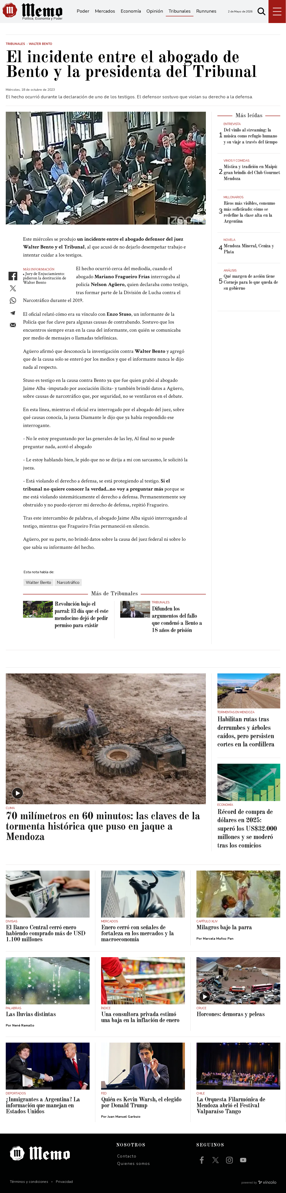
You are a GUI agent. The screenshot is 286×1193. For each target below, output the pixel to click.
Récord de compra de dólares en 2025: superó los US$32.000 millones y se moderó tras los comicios (247, 829)
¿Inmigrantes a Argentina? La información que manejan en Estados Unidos (43, 1106)
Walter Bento (38, 582)
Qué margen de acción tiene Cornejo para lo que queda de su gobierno (251, 282)
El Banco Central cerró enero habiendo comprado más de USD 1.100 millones (45, 934)
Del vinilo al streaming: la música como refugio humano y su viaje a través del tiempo (250, 136)
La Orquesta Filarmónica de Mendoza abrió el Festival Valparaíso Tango (230, 1106)
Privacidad (64, 1181)
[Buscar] (261, 11)
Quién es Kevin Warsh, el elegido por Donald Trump (141, 1103)
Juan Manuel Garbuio (124, 1116)
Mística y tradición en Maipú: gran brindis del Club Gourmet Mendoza (252, 173)
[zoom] (106, 168)
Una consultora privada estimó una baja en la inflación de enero (140, 1017)
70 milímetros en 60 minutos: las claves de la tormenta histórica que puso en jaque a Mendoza (103, 826)
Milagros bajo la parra (224, 928)
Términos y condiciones (29, 1181)
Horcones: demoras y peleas (230, 1015)
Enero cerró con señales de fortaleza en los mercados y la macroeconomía (137, 934)
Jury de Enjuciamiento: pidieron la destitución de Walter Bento (44, 278)
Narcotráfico (68, 582)
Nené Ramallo (23, 1025)
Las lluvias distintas (31, 1015)
